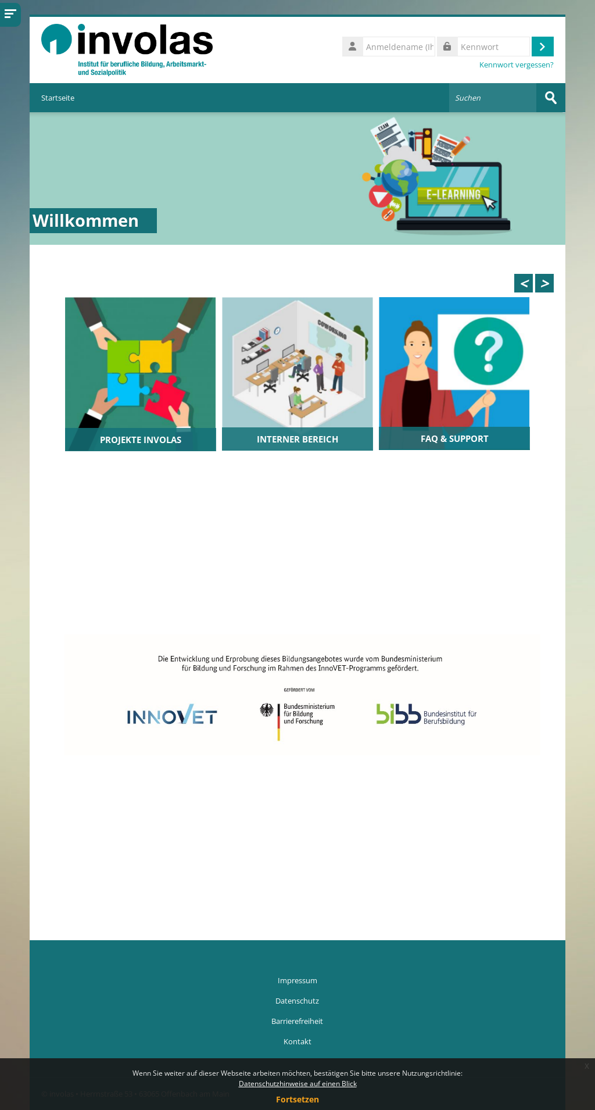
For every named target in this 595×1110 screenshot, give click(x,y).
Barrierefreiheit (297, 1021)
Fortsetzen (297, 1099)
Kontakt (297, 1041)
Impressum (297, 980)
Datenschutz (297, 1000)
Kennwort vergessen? (516, 65)
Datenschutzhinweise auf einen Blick (298, 1083)
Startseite (57, 97)
